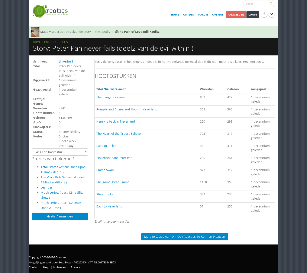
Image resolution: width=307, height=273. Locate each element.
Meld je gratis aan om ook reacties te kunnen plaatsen (184, 236)
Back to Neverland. (109, 206)
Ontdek (188, 14)
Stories (63, 42)
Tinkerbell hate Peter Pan (114, 158)
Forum (203, 14)
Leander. (47, 187)
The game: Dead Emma (112, 182)
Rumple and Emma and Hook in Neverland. (127, 109)
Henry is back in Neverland (115, 121)
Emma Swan (105, 170)
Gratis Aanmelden (60, 216)
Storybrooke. (105, 194)
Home (175, 14)
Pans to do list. (106, 146)
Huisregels (60, 267)
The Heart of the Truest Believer (119, 133)
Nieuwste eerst (115, 89)
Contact (34, 267)
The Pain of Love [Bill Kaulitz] (138, 32)
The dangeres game (110, 97)
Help (46, 267)
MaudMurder (49, 32)
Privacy (75, 267)
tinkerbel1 (66, 61)
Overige (217, 14)
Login (252, 14)
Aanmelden (236, 14)
